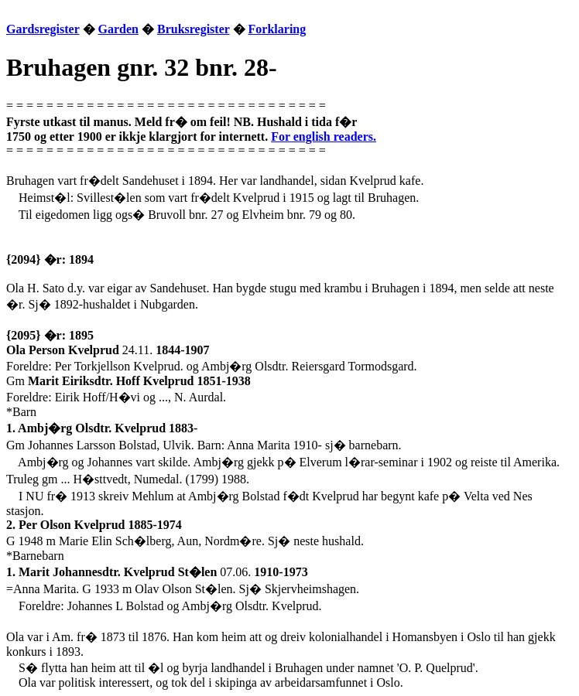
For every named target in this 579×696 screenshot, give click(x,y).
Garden (118, 29)
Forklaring (277, 29)
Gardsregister (43, 29)
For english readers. (323, 136)
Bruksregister (193, 29)
